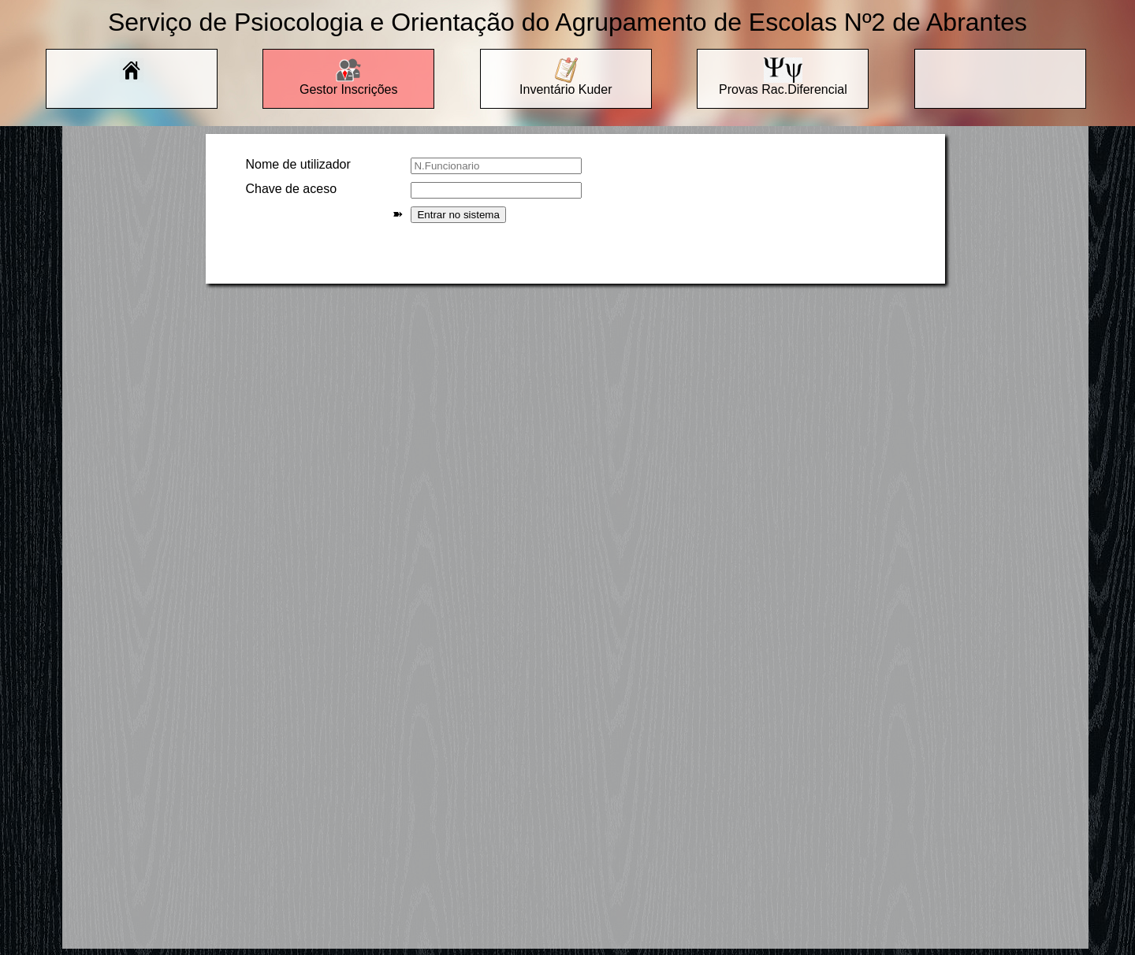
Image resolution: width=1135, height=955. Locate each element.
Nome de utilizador (297, 164)
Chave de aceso (291, 188)
